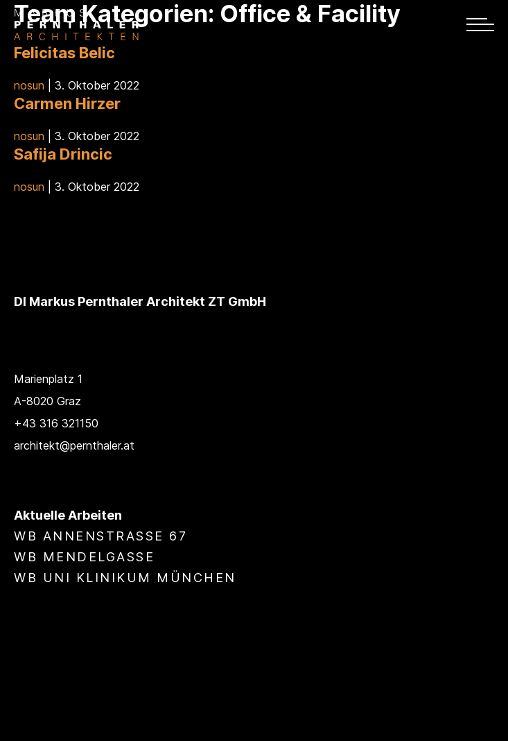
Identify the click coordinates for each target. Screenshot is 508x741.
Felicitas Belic (64, 53)
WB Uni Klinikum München (125, 577)
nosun (29, 85)
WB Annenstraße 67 (100, 536)
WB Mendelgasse (84, 557)
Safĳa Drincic (63, 154)
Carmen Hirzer (67, 103)
